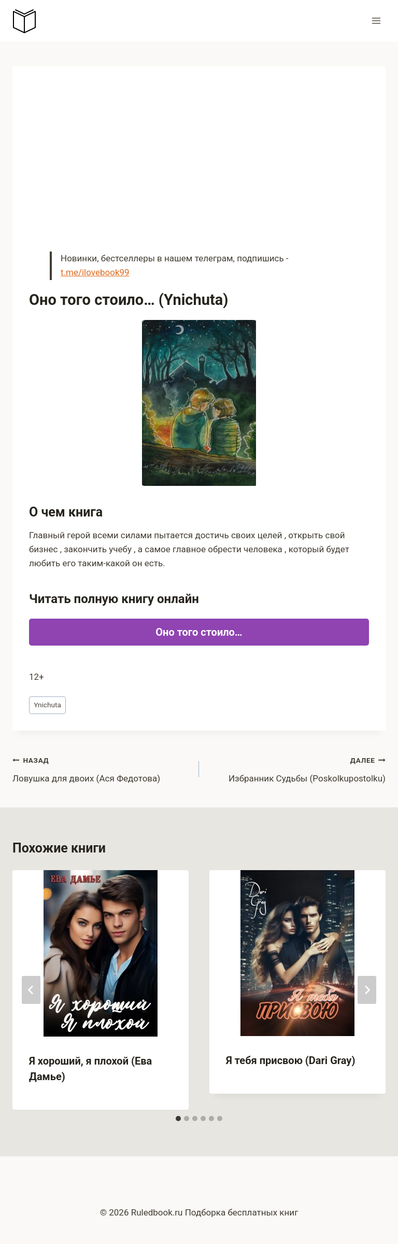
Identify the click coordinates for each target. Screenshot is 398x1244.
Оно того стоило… (198, 632)
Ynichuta (47, 705)
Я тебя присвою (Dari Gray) (290, 1060)
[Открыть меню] (376, 20)
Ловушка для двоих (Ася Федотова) (101, 768)
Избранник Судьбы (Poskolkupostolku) (297, 768)
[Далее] (367, 990)
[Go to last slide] (31, 990)
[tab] (178, 1118)
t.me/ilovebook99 (95, 272)
